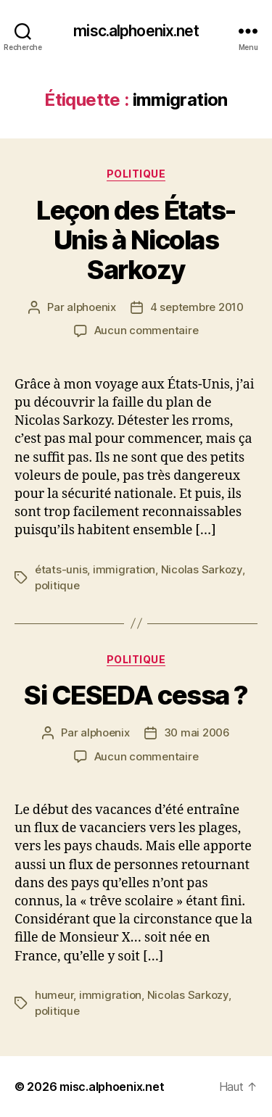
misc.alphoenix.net (135, 30)
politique (57, 585)
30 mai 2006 (197, 732)
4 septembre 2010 (197, 307)
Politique (136, 173)
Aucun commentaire (146, 330)
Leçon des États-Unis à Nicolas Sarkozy (135, 240)
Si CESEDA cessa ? (136, 695)
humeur (54, 995)
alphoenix (91, 307)
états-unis (61, 569)
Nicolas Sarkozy (201, 569)
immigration (124, 569)
